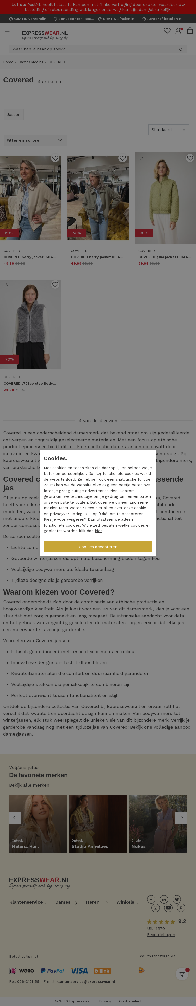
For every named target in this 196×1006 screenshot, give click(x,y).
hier (99, 508)
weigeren (75, 519)
